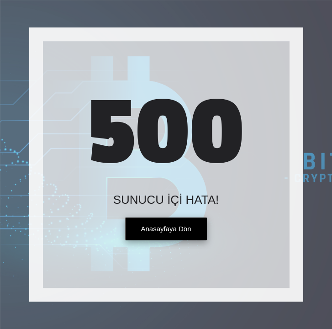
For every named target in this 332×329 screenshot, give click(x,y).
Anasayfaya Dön (166, 229)
